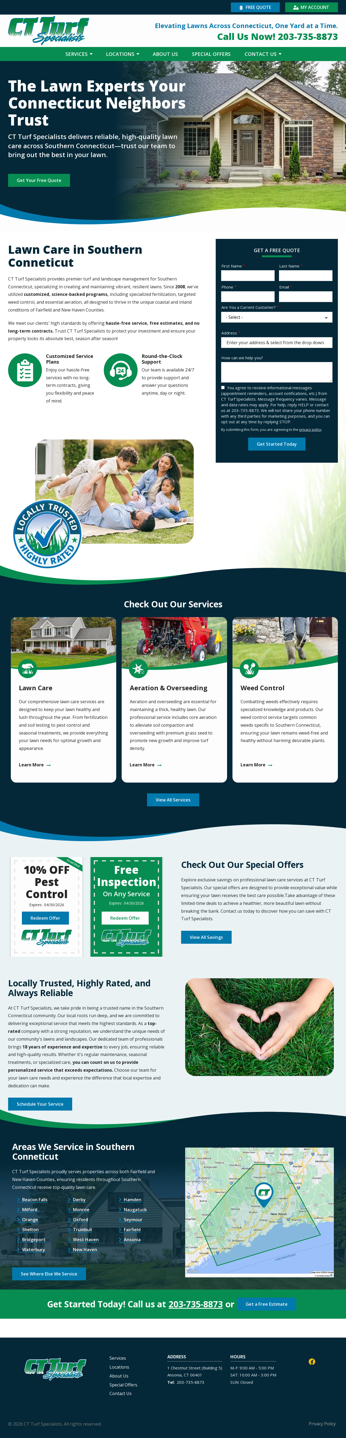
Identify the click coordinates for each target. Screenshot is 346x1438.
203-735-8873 (196, 1304)
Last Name (289, 266)
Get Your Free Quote (39, 180)
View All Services (173, 800)
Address (229, 333)
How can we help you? (242, 357)
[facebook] (312, 1360)
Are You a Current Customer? (248, 307)
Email (284, 287)
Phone (227, 287)
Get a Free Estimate (267, 1304)
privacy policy (310, 429)
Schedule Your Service (40, 1104)
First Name (231, 266)
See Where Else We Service (49, 1274)
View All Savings (206, 937)
